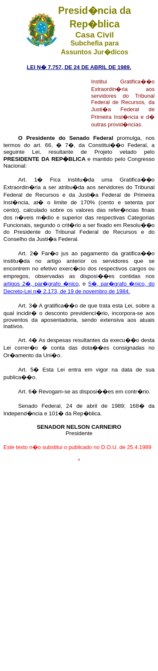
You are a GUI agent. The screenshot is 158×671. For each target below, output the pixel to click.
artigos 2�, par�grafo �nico (41, 284)
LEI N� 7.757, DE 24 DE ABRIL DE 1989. (79, 67)
